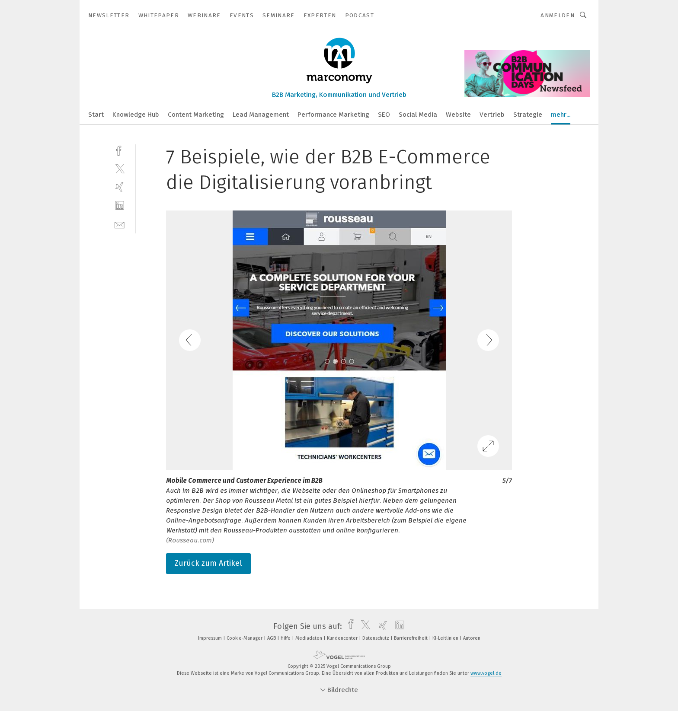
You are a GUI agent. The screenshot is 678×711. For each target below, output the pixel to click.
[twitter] (119, 168)
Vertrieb (492, 114)
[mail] (119, 224)
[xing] (119, 187)
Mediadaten (309, 638)
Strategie (527, 114)
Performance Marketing (333, 114)
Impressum (210, 638)
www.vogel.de (486, 673)
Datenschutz (376, 638)
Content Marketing (196, 114)
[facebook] (119, 149)
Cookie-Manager (245, 638)
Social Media (418, 114)
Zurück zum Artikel (208, 563)
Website (458, 114)
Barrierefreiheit (411, 638)
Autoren (471, 638)
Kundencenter (343, 638)
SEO (384, 114)
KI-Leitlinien (446, 638)
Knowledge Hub (135, 114)
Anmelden (557, 15)
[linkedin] (119, 205)
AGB (272, 638)
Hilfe (286, 638)
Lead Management (261, 114)
